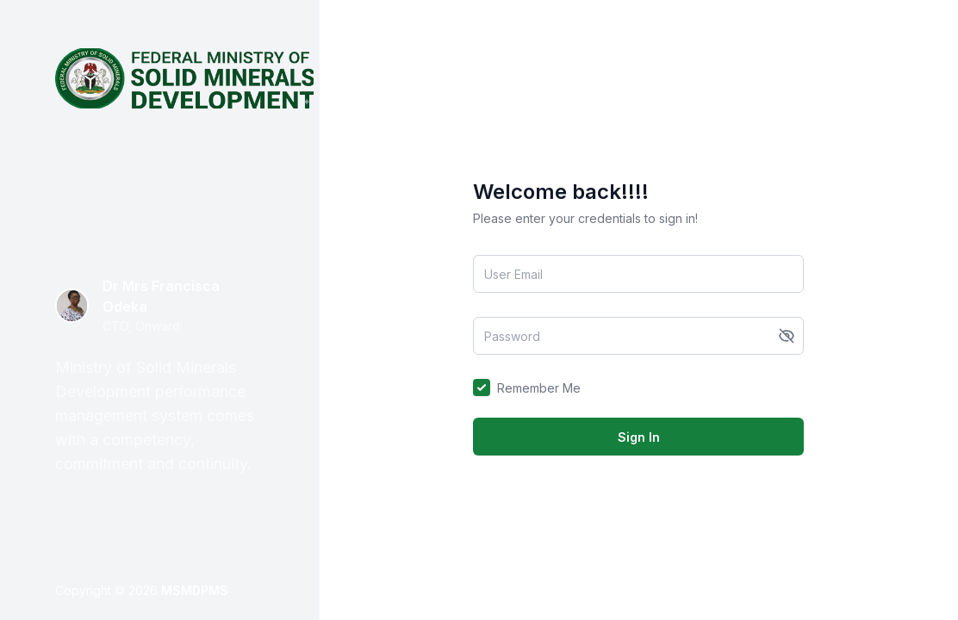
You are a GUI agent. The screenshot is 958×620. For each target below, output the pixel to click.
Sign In (639, 437)
